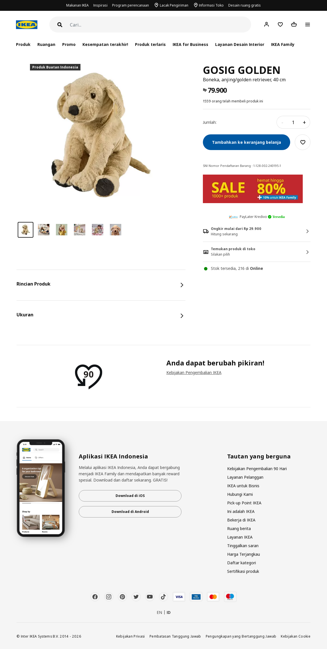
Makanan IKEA (77, 5)
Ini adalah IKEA (241, 511)
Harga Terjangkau (243, 554)
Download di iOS (130, 495)
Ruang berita (239, 528)
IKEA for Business (190, 44)
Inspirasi (100, 5)
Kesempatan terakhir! (105, 44)
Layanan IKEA (240, 537)
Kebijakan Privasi (130, 636)
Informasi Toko (211, 5)
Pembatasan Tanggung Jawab (175, 636)
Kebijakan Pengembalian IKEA (193, 372)
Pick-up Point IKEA (244, 503)
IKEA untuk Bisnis (243, 485)
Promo (69, 44)
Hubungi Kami (240, 494)
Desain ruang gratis (244, 5)
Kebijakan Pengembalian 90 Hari (257, 468)
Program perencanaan (130, 5)
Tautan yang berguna (259, 456)
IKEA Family (282, 44)
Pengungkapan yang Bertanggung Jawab (241, 636)
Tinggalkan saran (243, 545)
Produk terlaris (150, 44)
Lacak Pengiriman (174, 5)
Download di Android (130, 511)
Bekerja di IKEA (241, 520)
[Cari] (160, 25)
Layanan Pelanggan (245, 477)
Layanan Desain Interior (239, 44)
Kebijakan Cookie (295, 636)
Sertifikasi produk (243, 571)
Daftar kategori (241, 562)
